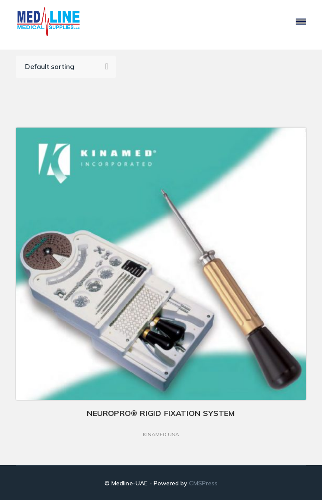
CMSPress (203, 483)
